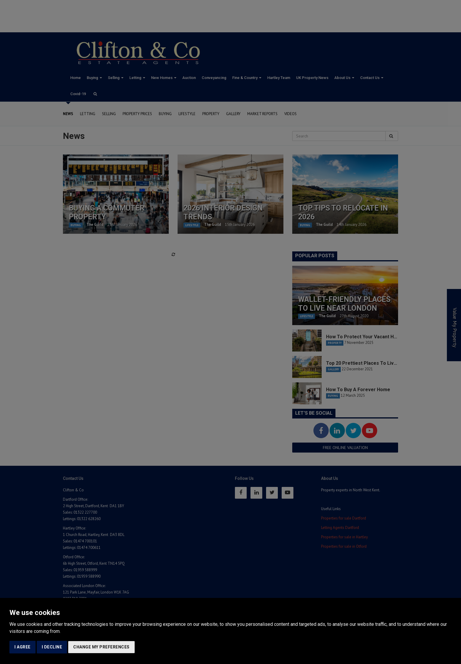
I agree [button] (22, 647)
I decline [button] (52, 647)
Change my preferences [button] (101, 647)
